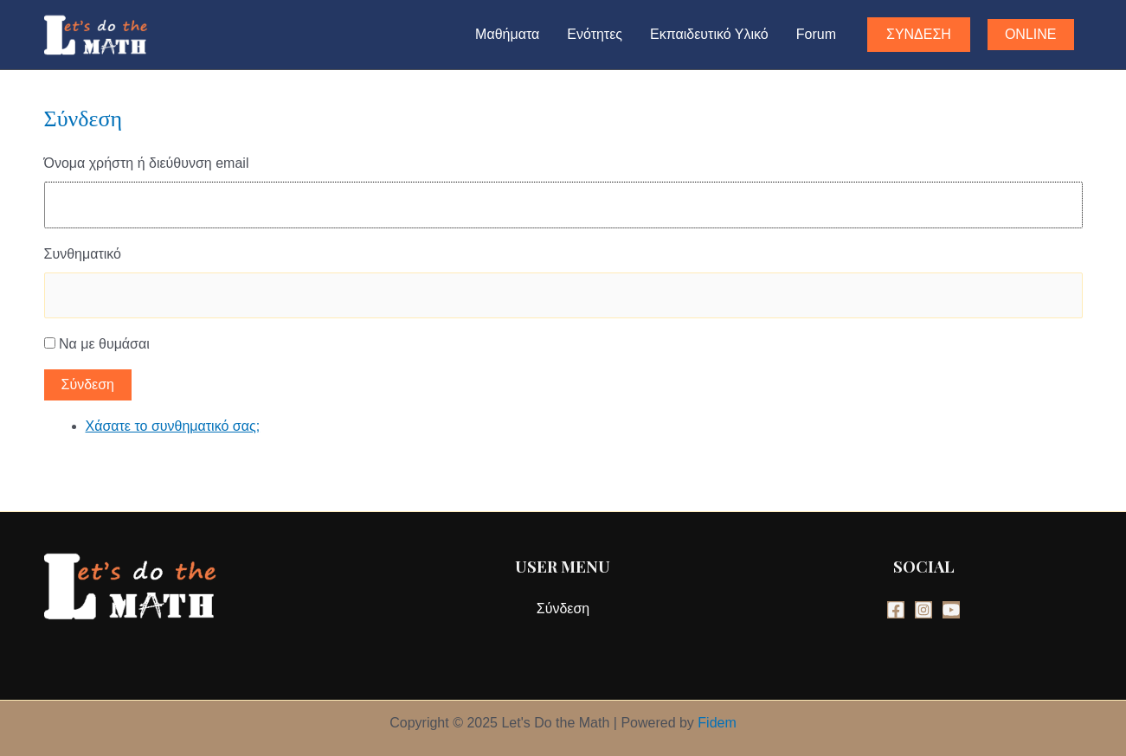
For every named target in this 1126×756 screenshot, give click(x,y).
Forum (816, 34)
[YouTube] (951, 609)
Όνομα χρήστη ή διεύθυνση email (146, 163)
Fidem (717, 722)
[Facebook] (895, 609)
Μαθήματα (507, 34)
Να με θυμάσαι (104, 343)
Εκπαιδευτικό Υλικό (709, 34)
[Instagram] (923, 609)
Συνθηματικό (82, 254)
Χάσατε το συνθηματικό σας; (173, 426)
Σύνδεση (87, 384)
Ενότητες (594, 34)
